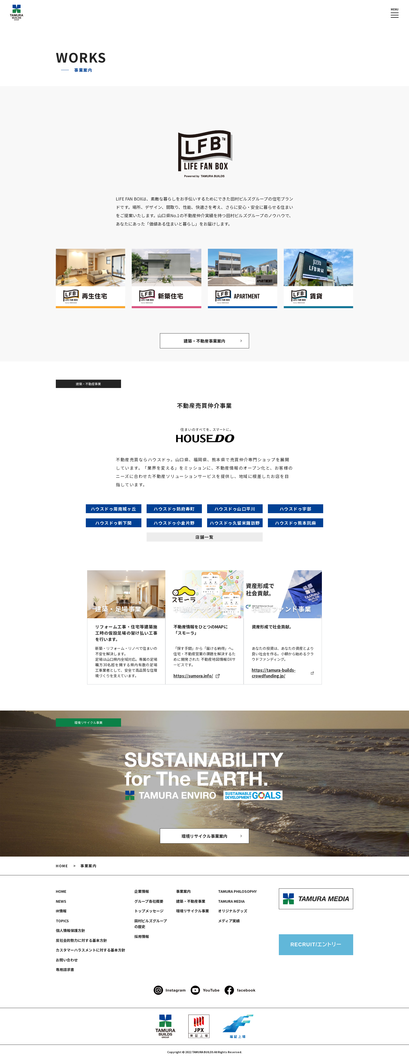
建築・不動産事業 (190, 903)
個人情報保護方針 (70, 932)
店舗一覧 (204, 538)
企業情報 (141, 893)
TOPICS (62, 922)
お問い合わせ (67, 961)
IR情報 (61, 912)
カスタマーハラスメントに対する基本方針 (90, 951)
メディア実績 (229, 922)
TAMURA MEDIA (231, 903)
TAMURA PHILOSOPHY (237, 893)
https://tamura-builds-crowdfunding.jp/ (283, 674)
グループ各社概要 (148, 903)
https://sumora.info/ (196, 677)
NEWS (61, 903)
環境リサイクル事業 (192, 912)
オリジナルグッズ (232, 912)
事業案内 (183, 893)
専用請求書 (65, 971)
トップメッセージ (149, 912)
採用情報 (141, 938)
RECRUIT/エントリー (316, 947)
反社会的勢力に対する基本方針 (81, 942)
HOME (62, 867)
